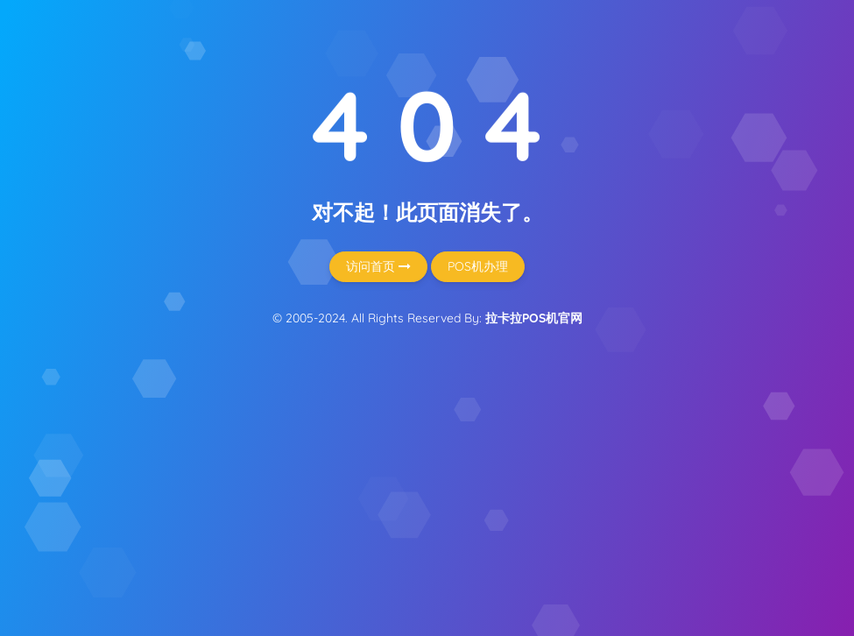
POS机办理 (478, 266)
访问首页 (378, 266)
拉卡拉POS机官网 (533, 318)
